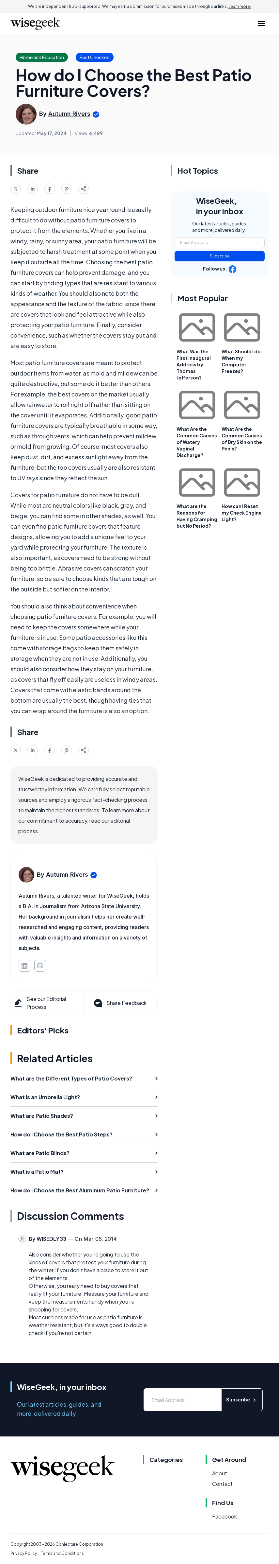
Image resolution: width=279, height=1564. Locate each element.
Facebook (224, 1516)
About (219, 1473)
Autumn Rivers (69, 113)
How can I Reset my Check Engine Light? (242, 512)
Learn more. (239, 6)
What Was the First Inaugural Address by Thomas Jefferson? (194, 364)
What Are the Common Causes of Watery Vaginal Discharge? (197, 442)
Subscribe (220, 256)
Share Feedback (120, 1003)
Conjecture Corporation (79, 1544)
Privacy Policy (23, 1553)
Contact (222, 1483)
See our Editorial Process (39, 1002)
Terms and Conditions (62, 1553)
